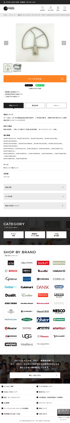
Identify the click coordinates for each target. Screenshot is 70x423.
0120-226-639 (12, 2)
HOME (5, 15)
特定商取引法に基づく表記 (12, 414)
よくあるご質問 (8, 386)
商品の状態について (12, 206)
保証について (43, 408)
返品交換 (8, 187)
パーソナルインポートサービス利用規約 (16, 408)
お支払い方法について (11, 392)
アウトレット (12, 15)
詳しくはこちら (35, 375)
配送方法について (44, 392)
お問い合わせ (43, 414)
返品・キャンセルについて (12, 397)
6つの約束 (8, 196)
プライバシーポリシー (45, 403)
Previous (6, 43)
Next (64, 43)
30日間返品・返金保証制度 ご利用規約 (51, 397)
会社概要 (6, 403)
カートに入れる (35, 78)
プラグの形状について (45, 386)
